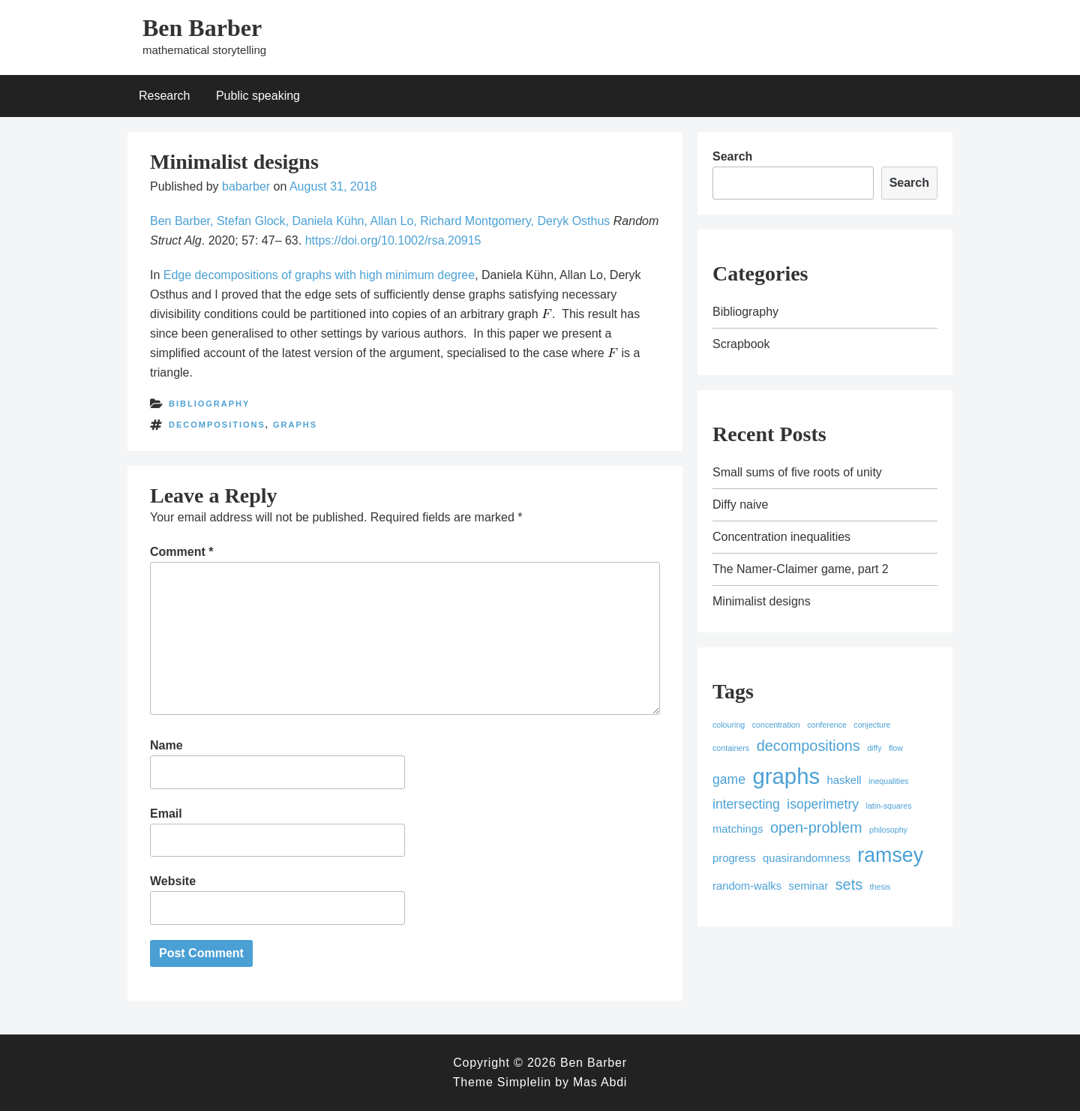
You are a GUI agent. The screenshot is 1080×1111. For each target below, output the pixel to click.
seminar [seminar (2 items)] (809, 886)
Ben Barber (202, 27)
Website (173, 881)
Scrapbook (741, 344)
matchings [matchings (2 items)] (737, 829)
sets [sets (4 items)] (849, 884)
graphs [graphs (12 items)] (786, 776)
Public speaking (258, 95)
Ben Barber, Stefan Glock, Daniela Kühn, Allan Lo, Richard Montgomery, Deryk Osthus (380, 221)
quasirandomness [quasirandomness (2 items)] (806, 858)
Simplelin (524, 1082)
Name (166, 745)
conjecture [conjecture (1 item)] (872, 724)
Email (166, 813)
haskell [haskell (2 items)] (844, 780)
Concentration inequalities (781, 536)
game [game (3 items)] (729, 779)
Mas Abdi (600, 1082)
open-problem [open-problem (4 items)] (816, 827)
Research (164, 95)
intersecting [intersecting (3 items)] (746, 804)
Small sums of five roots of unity (797, 472)
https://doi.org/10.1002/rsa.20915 (393, 240)
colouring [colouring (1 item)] (728, 724)
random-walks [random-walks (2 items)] (747, 886)
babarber (246, 186)
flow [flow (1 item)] (896, 747)
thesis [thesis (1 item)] (880, 886)
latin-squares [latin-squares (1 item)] (889, 805)
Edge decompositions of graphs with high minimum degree (319, 275)
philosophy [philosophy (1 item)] (888, 829)
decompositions (217, 424)
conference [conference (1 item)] (827, 724)
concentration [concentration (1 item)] (776, 724)
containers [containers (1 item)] (730, 747)
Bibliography (209, 403)
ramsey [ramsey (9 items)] (890, 855)
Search (732, 156)
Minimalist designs (761, 601)
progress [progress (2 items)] (734, 858)
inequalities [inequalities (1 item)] (888, 780)
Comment (181, 551)
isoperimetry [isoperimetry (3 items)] (823, 804)
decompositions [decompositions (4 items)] (808, 745)
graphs (295, 424)
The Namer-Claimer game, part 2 (800, 569)
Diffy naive (740, 504)
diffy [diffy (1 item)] (874, 747)
